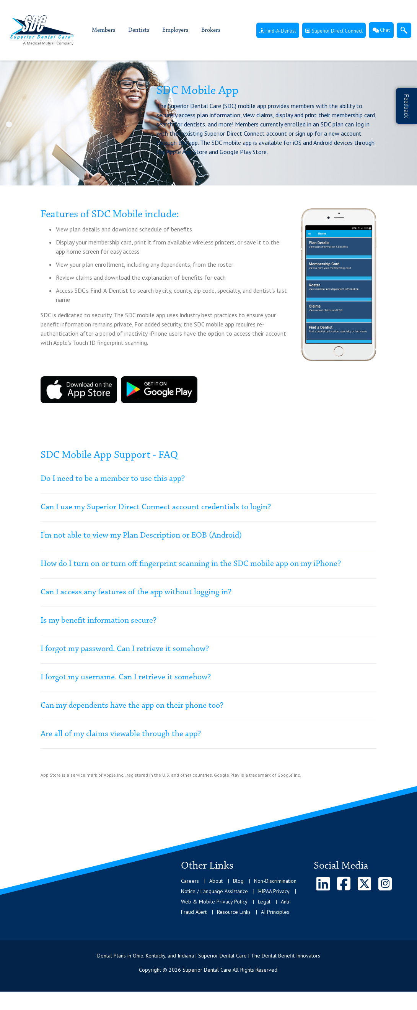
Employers (175, 30)
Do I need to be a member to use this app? (113, 479)
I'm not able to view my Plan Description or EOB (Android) (141, 535)
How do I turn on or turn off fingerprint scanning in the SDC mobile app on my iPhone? (191, 564)
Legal (264, 901)
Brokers (210, 30)
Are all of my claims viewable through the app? (121, 734)
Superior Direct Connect (334, 31)
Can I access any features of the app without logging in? (136, 592)
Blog (238, 880)
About (216, 880)
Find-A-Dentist (277, 31)
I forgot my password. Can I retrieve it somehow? (125, 649)
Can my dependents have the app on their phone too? (132, 706)
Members (103, 30)
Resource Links (234, 911)
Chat (381, 30)
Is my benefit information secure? (98, 620)
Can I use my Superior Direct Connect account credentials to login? (156, 507)
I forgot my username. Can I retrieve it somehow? (126, 677)
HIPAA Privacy (274, 891)
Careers (190, 880)
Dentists (138, 30)
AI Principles (275, 911)
